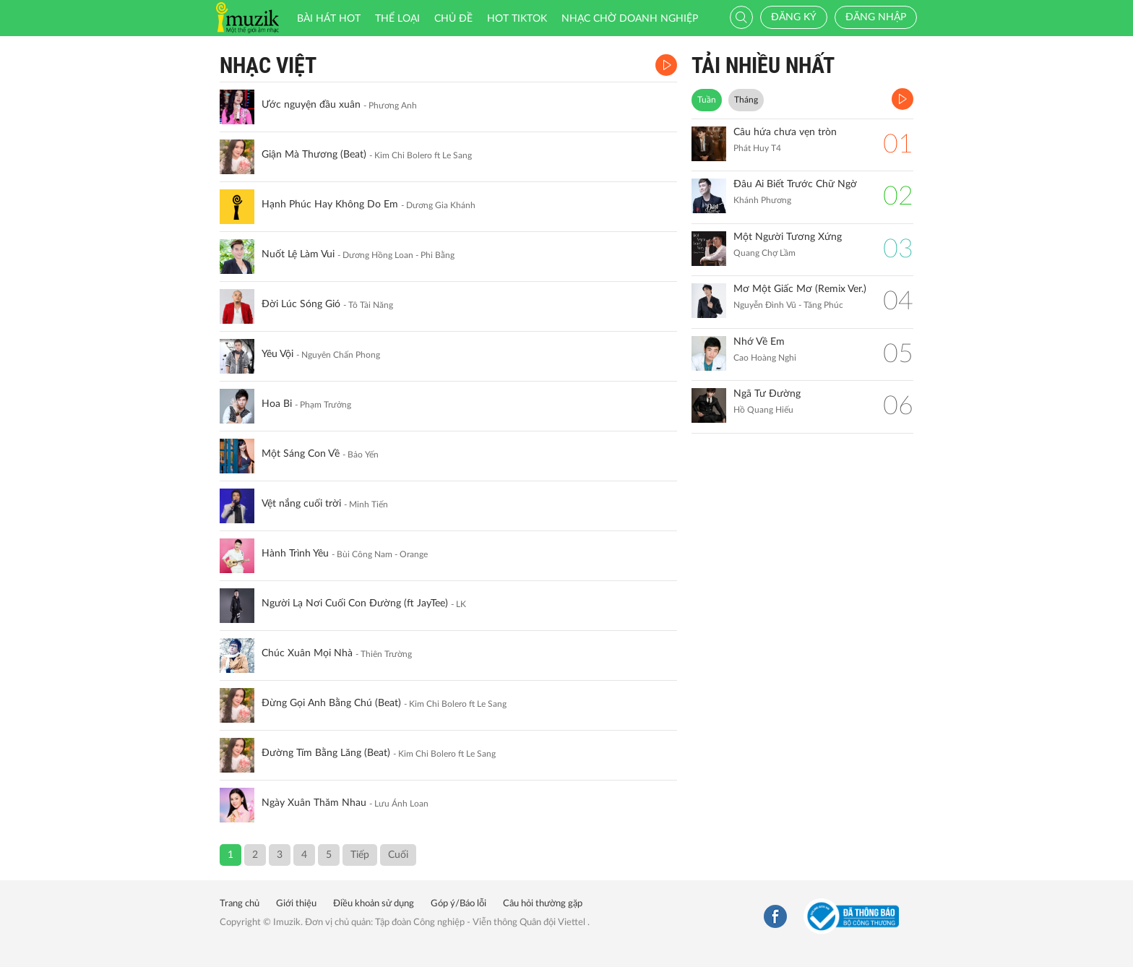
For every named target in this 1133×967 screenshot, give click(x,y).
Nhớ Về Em (759, 342)
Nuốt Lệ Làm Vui (298, 254)
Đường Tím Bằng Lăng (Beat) (326, 753)
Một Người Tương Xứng (787, 237)
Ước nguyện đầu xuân (311, 105)
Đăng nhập (875, 17)
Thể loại (397, 19)
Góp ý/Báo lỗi (458, 903)
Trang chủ (239, 903)
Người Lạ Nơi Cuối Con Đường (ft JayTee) (355, 603)
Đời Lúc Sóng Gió (301, 304)
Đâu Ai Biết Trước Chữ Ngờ (795, 184)
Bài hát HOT (329, 19)
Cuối (398, 855)
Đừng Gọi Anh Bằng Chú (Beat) (331, 703)
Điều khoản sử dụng (373, 903)
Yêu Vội (277, 354)
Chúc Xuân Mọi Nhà (307, 653)
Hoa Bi (277, 404)
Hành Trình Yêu (295, 554)
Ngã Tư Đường (767, 394)
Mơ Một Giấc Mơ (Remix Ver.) (799, 289)
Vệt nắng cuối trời (301, 504)
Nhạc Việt (268, 65)
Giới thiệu (296, 903)
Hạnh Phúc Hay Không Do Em (330, 204)
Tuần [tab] (706, 99)
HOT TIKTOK (517, 19)
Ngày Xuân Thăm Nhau (314, 803)
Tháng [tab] (746, 99)
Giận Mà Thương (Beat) (314, 155)
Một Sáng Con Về (301, 454)
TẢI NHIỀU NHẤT (763, 65)
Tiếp (359, 855)
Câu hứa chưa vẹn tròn (785, 132)
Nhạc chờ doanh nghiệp (629, 19)
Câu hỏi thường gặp (542, 903)
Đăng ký (794, 17)
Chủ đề (453, 19)
